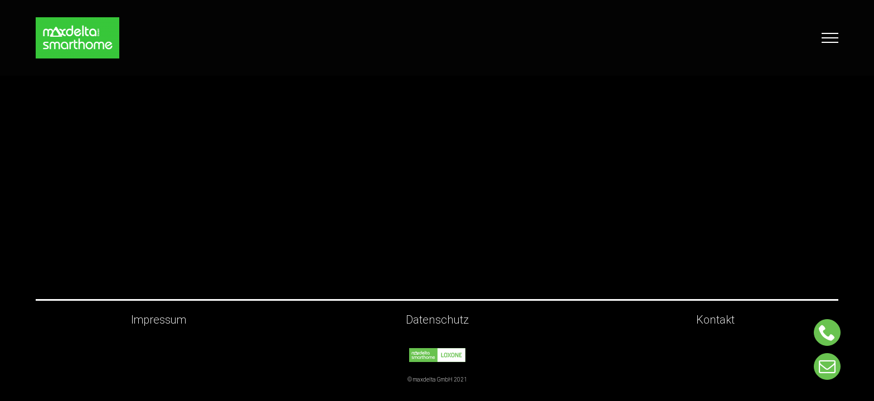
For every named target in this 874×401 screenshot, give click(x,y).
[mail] (827, 366)
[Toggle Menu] (830, 38)
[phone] (827, 332)
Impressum (158, 320)
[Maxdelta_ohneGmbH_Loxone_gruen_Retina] (437, 353)
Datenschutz (437, 320)
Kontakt (715, 320)
